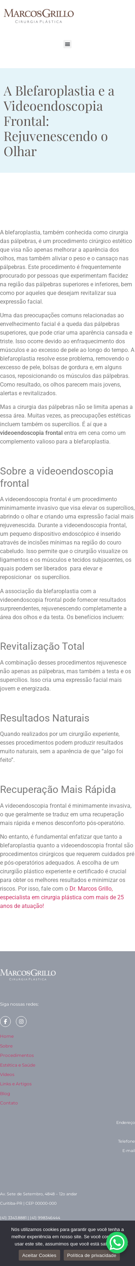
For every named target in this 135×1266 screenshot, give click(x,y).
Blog (5, 1093)
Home (7, 1036)
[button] (67, 44)
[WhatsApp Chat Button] (117, 1242)
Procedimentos (17, 1055)
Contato (9, 1103)
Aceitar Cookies (39, 1255)
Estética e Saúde (17, 1065)
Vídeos (7, 1074)
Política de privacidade (92, 1255)
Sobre (6, 1046)
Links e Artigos (16, 1083)
